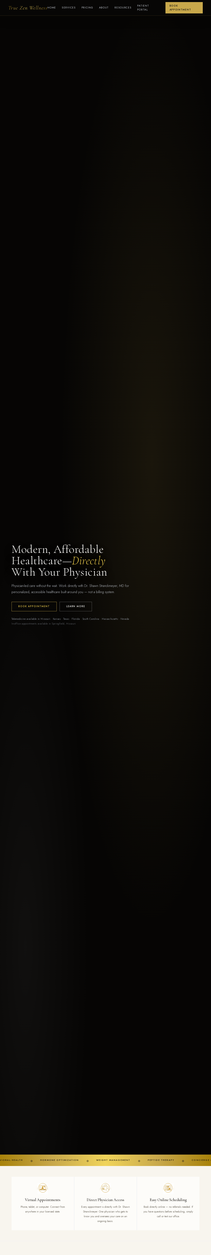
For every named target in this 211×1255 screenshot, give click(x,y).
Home (51, 7)
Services (69, 7)
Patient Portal (143, 7)
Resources (123, 7)
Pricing (87, 7)
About (104, 7)
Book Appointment (180, 7)
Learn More (75, 606)
